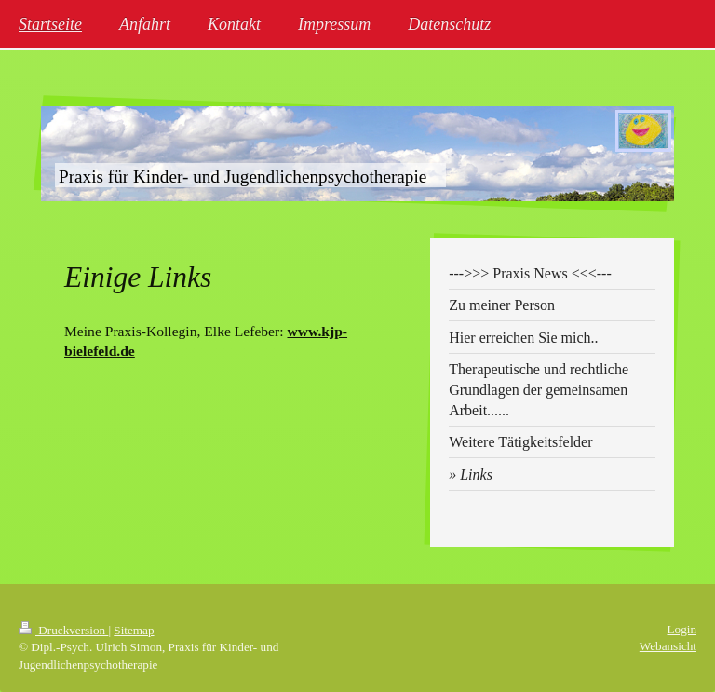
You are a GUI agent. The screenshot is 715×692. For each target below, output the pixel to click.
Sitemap (134, 630)
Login (681, 629)
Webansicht (668, 646)
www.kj (310, 331)
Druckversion (63, 630)
